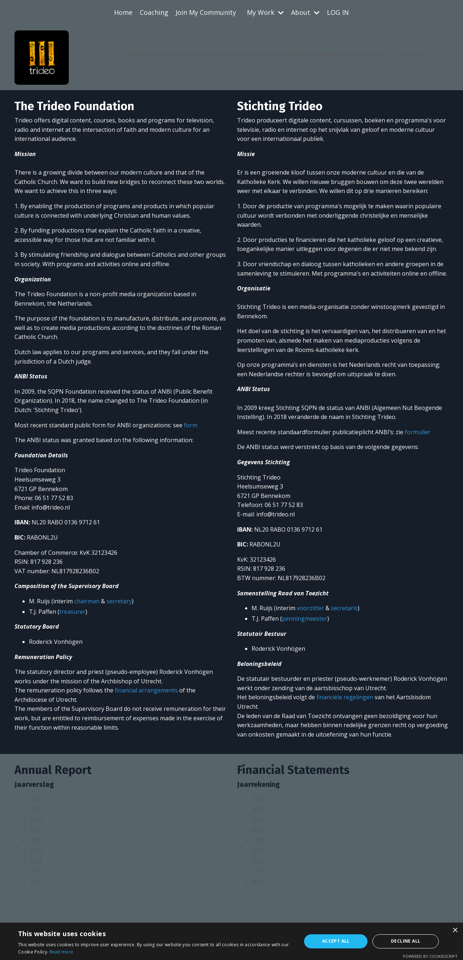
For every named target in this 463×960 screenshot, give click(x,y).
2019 (35, 851)
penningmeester (304, 618)
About (305, 12)
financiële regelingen (344, 697)
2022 (35, 819)
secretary (119, 601)
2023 (35, 809)
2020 (35, 840)
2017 (35, 872)
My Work (265, 12)
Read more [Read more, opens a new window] (61, 952)
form (190, 425)
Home (123, 12)
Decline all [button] (405, 941)
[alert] (231, 941)
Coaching (154, 12)
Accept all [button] (336, 941)
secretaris (344, 608)
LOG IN (338, 12)
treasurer (72, 612)
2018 (35, 861)
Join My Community (206, 12)
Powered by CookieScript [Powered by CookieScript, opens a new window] (430, 956)
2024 (35, 799)
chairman (87, 601)
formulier (417, 432)
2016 (35, 882)
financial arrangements (146, 690)
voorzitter (310, 608)
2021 (35, 830)
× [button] (455, 930)
